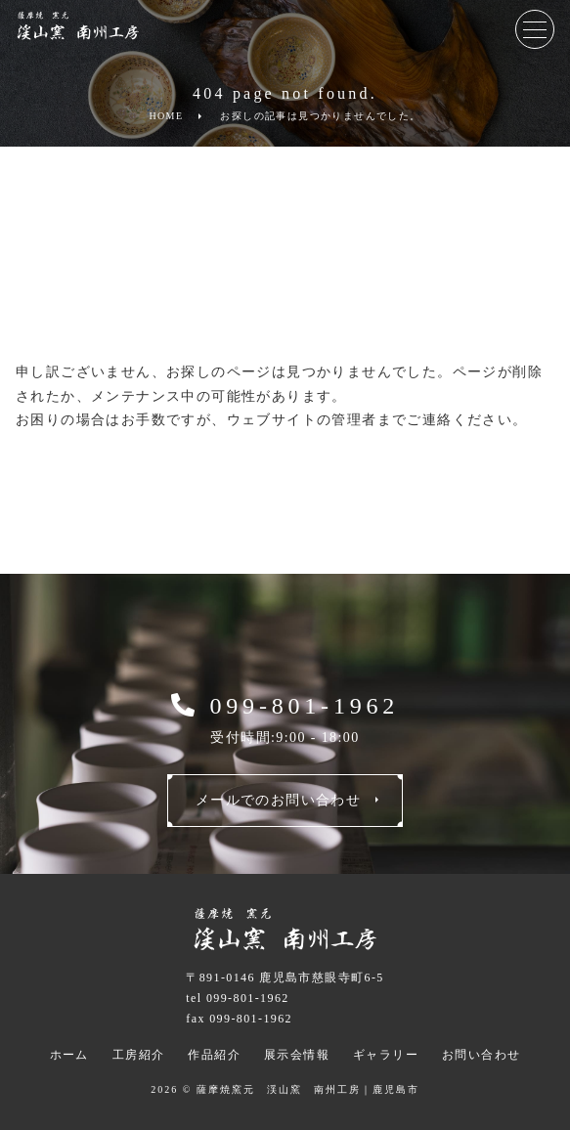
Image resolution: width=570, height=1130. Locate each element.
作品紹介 (214, 1055)
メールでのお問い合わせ (278, 800)
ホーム (69, 1055)
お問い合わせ (481, 1055)
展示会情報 (296, 1055)
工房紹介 (138, 1055)
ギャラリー (385, 1055)
